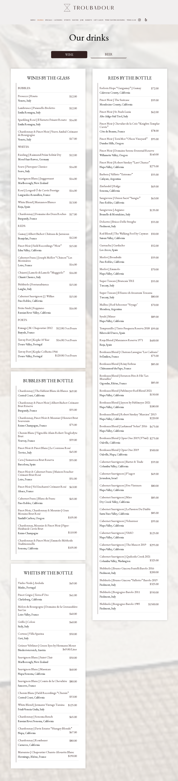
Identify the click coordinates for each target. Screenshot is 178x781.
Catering (58, 20)
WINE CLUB (131, 20)
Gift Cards (98, 20)
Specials (48, 20)
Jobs (81, 20)
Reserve (88, 20)
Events (67, 20)
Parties (75, 20)
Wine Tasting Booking (115, 20)
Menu (32, 20)
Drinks (40, 20)
